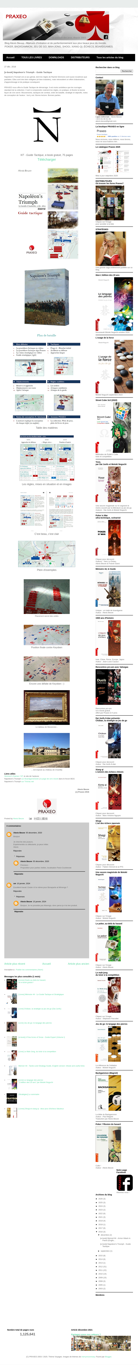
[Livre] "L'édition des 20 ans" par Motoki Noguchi (35, 1081)
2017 (100, 1228)
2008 (100, 1281)
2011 (100, 1270)
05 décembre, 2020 (34, 833)
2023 (100, 1210)
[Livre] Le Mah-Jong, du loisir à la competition (37, 1051)
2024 (100, 1206)
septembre (105, 1251)
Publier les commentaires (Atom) (29, 970)
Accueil (10, 57)
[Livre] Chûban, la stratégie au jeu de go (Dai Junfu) (39, 1009)
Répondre (17, 851)
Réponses (20, 856)
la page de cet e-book (49, 779)
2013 (100, 1263)
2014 (100, 1259)
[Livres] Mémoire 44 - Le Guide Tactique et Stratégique (41, 994)
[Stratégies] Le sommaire (28, 1094)
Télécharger (47, 159)
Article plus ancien (78, 963)
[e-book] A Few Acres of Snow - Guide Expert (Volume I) (41, 1037)
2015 (100, 1256)
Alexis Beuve (19, 833)
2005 (100, 1285)
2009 (100, 1277)
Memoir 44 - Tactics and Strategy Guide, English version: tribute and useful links (51, 1066)
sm (14, 883)
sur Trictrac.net (27, 781)
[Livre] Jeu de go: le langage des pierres (35, 1023)
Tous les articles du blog (109, 57)
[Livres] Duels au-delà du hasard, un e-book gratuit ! (32, 981)
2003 (100, 1288)
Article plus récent (14, 963)
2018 (100, 1224)
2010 (100, 1274)
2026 (100, 1199)
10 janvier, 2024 (23, 883)
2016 (100, 1232)
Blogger (108, 1357)
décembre (105, 1235)
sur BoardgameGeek (30, 779)
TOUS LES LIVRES (31, 57)
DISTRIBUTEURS (80, 57)
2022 (100, 1213)
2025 (100, 1202)
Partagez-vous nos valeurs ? (86, 1334)
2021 (100, 1217)
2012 (100, 1266)
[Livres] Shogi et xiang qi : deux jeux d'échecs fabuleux (41, 1109)
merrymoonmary (88, 1357)
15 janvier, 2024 (39, 901)
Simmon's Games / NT (13, 776)
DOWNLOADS (56, 57)
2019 (100, 1221)
